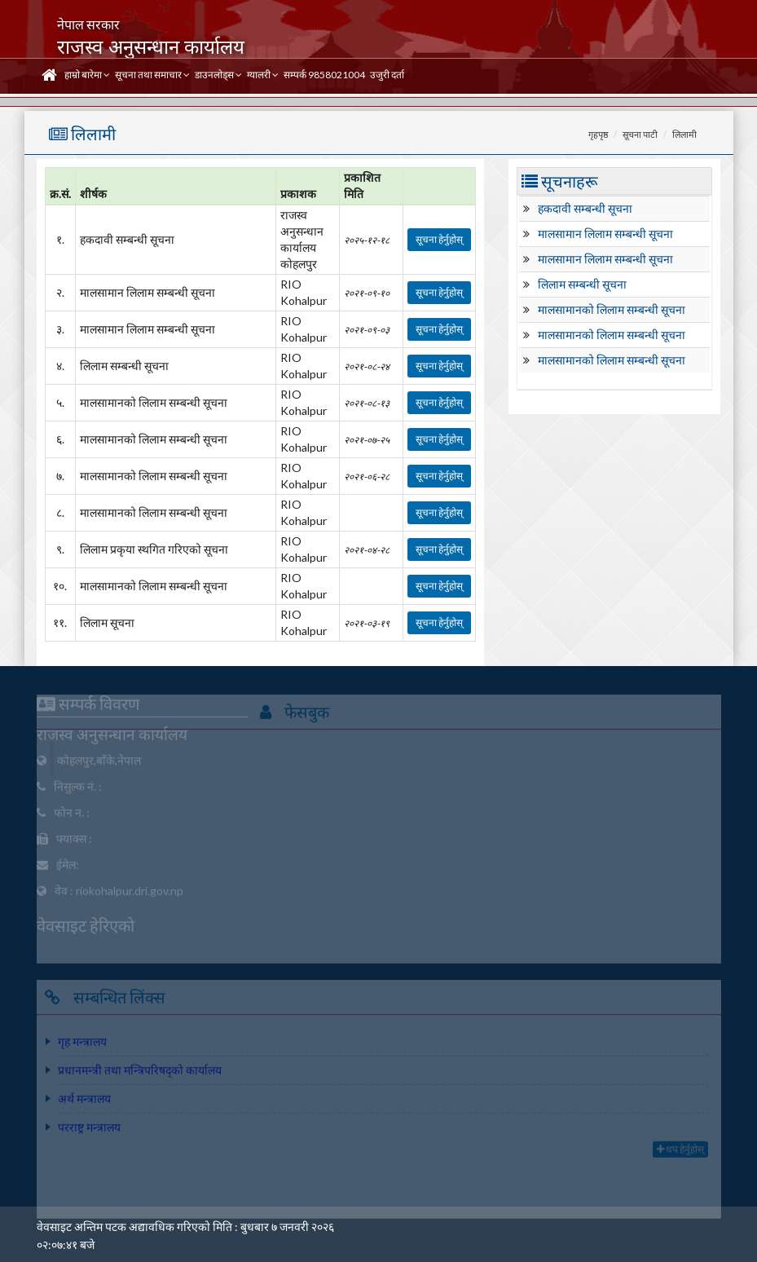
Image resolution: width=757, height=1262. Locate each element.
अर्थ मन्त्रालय (84, 1102)
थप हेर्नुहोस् (680, 1152)
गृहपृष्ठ (598, 134)
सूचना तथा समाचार (152, 74)
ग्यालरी (263, 74)
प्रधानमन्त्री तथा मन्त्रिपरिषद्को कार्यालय (140, 1073)
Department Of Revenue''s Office (475, 762)
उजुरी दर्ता (387, 74)
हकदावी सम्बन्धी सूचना (585, 208)
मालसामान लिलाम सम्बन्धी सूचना (605, 233)
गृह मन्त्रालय (82, 1045)
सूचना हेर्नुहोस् (439, 239)
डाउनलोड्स (218, 74)
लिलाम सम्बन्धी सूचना (582, 284)
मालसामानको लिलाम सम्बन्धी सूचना (611, 309)
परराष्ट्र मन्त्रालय (89, 1130)
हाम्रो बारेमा (87, 74)
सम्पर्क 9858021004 (324, 74)
